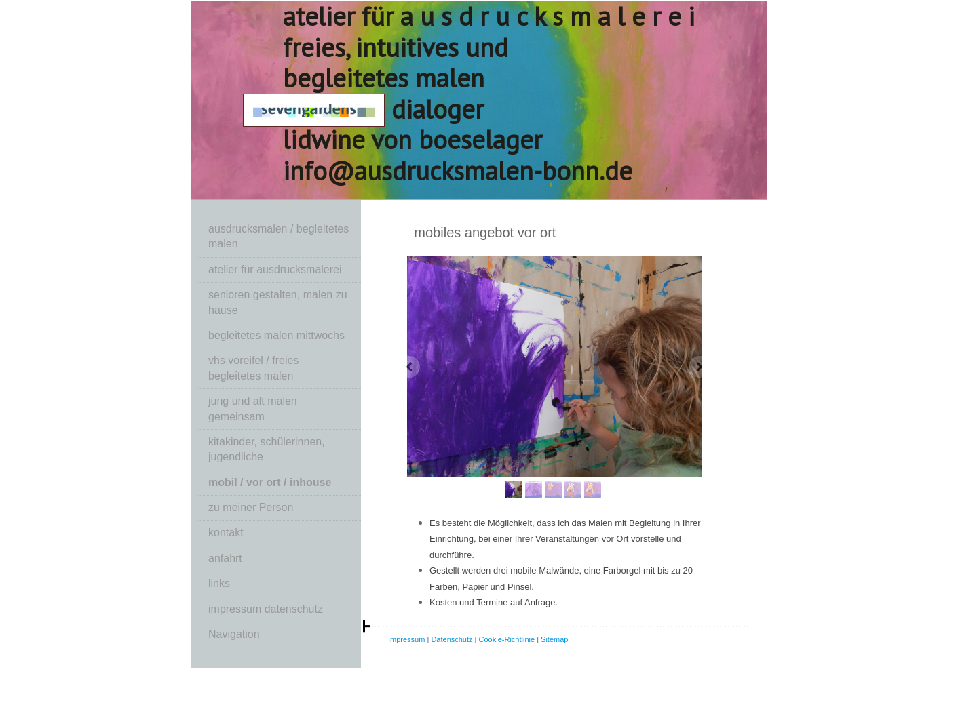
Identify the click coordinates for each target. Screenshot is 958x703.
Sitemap (554, 639)
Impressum (406, 639)
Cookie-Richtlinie (507, 639)
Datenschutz (451, 639)
